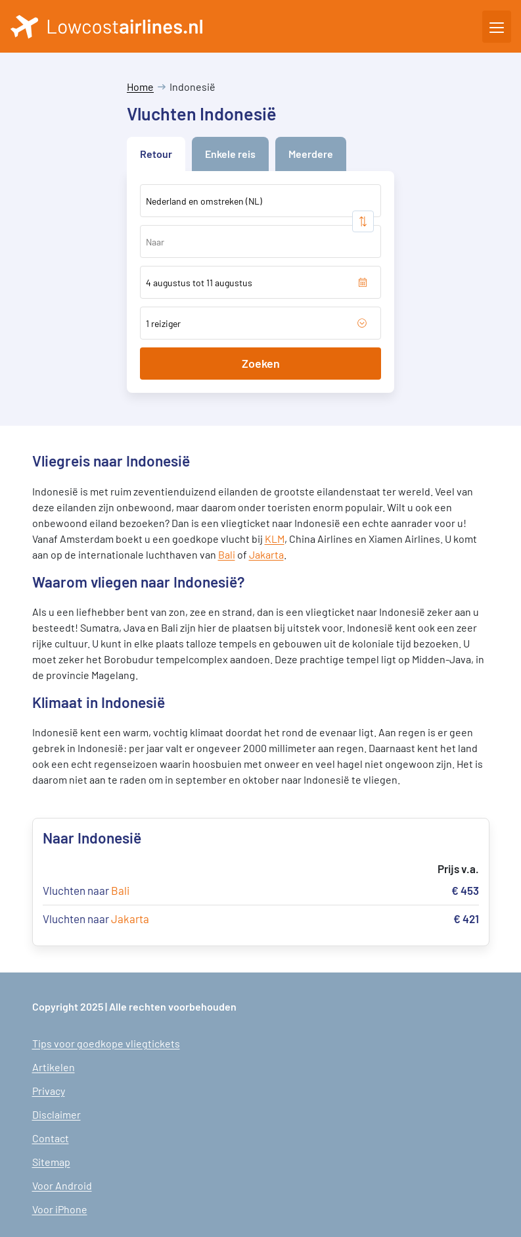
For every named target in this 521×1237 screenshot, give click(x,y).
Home (140, 86)
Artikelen (53, 1067)
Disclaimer (56, 1114)
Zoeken (261, 363)
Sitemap (51, 1161)
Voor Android (62, 1185)
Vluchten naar (86, 890)
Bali (226, 554)
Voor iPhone (59, 1209)
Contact (50, 1138)
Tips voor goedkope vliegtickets (106, 1043)
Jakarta (266, 554)
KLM (274, 538)
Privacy (48, 1090)
